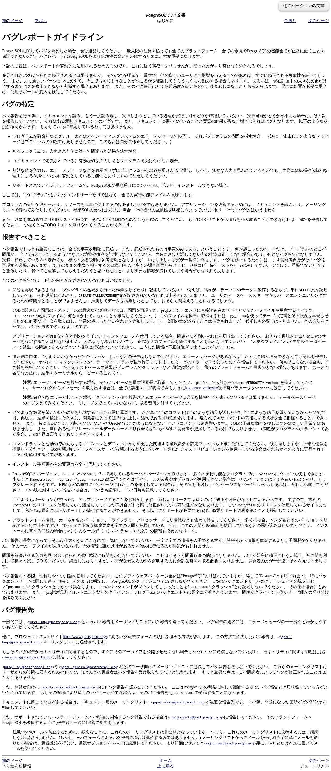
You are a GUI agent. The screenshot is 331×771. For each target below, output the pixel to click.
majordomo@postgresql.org (230, 743)
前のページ (12, 20)
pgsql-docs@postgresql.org (178, 702)
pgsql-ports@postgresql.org (196, 717)
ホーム (165, 760)
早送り (290, 20)
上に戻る (165, 766)
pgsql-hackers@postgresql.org (69, 687)
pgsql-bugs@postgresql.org (54, 621)
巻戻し (41, 20)
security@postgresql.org (27, 657)
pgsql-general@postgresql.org (89, 666)
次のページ (318, 20)
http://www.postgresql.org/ (85, 636)
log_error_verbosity (201, 388)
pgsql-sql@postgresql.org (28, 666)
